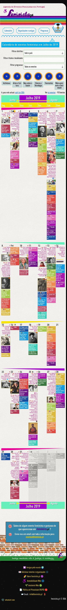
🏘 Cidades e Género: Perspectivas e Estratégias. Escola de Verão (15, 490)
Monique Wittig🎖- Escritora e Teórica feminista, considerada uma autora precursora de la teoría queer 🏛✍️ (51, 251)
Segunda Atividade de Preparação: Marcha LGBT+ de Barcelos (42, 148)
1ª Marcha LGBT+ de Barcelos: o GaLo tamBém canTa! (51, 273)
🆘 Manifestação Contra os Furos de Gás (51, 329)
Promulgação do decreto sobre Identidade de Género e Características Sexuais (23, 455)
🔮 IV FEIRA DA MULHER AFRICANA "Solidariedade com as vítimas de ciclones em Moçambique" (51, 416)
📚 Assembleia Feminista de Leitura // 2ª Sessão (50, 337)
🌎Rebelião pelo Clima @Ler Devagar (32, 473)
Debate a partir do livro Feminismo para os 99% (24, 328)
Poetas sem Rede (32, 139)
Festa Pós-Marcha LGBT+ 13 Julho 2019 (51, 300)
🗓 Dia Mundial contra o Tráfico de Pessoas (15, 458)
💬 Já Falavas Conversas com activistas (60, 284)
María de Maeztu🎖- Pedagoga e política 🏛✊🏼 (33, 328)
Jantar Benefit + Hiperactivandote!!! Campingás (60, 155)
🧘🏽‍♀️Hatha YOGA (14, 160)
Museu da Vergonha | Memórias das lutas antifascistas (51, 352)
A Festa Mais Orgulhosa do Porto (51, 232)
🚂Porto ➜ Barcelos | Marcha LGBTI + (50, 266)
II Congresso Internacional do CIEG (23, 376)
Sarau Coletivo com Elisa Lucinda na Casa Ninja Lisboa (42, 382)
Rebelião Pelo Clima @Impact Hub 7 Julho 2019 (60, 148)
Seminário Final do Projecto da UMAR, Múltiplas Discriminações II (51, 199)
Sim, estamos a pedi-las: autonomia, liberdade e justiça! (51, 284)
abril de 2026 (19, 92)
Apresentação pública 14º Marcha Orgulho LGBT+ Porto (5, 129)
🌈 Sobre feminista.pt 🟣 (33, 576)
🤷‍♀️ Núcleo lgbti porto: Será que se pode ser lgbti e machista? (5, 349)
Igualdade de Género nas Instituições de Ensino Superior (32, 347)
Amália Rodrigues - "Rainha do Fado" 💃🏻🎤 (6, 114)
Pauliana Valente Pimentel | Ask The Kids (33, 484)
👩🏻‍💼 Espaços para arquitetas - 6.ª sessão (32, 130)
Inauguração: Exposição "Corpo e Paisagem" (6, 456)
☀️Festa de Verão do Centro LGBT (50, 468)
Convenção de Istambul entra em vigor (33, 461)
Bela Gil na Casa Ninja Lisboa (32, 352)
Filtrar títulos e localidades (13, 58)
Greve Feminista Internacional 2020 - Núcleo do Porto (6, 312)
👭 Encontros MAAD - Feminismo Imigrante (24, 392)
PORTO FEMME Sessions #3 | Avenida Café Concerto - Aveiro (24, 405)
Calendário (8, 30)
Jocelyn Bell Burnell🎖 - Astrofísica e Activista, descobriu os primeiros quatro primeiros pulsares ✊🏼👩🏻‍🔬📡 (6, 330)
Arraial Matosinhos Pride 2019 (51, 359)
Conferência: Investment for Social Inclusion (32, 125)
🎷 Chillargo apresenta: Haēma (42, 164)
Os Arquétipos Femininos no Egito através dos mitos (24, 272)
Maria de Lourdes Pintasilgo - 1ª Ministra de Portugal (33, 455)
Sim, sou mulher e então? (5, 135)
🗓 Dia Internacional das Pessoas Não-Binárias (61, 254)
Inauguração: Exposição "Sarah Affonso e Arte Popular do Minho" (32, 256)
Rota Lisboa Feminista (51, 212)
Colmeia (58, 30)
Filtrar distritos (17, 51)
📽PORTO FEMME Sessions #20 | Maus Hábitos (23, 477)
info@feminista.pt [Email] (35, 594)
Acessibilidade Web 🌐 (35, 580)
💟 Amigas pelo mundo (32, 567)
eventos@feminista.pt (35, 536)
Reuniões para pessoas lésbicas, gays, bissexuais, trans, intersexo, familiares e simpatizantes (6, 303)
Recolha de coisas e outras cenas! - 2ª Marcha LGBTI (51, 456)
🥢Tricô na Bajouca (50, 278)
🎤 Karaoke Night (50, 227)
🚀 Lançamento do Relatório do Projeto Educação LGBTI (14, 154)
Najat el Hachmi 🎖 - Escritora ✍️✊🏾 (15, 139)
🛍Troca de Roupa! (32, 248)
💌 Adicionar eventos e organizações (31, 572)
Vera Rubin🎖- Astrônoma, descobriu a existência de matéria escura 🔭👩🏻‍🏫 (14, 375)
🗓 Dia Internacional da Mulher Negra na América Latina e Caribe (34, 396)
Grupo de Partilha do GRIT (5, 354)
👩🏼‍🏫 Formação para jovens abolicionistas (33, 119)
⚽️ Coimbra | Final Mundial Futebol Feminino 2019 (60, 142)
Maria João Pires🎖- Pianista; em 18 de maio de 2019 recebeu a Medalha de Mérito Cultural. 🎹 (15, 399)
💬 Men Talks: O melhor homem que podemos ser (14, 262)
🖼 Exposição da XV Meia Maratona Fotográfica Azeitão (33, 467)
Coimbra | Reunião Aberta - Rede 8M (15, 165)
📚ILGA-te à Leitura (32, 135)
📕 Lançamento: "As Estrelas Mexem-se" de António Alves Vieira (41, 301)
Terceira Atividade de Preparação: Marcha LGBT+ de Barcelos (5, 293)
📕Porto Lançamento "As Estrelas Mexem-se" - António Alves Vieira (41, 170)
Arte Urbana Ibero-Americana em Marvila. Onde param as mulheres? (41, 157)
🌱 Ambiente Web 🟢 (33, 585)
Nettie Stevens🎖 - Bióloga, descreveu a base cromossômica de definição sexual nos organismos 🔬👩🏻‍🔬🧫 (60, 116)
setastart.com (8, 599)
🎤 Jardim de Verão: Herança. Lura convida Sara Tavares (51, 425)
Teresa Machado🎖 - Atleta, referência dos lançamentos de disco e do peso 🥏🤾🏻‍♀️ (5, 375)
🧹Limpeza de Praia (33, 114)
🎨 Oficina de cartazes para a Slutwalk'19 (42, 294)
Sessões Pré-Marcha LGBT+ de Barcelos (24, 115)
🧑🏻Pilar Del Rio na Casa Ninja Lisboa (33, 479)
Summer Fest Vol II (51, 295)
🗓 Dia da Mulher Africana (24, 468)
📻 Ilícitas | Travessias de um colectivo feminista (60, 405)
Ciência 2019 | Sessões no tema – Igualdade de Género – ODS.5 (15, 250)
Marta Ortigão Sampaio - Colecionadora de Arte (24, 463)
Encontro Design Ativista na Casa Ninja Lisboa (32, 443)
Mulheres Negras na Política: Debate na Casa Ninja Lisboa (51, 345)
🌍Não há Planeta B (23, 472)
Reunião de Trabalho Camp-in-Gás (33, 264)
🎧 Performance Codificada (41, 466)
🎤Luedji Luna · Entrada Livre (50, 290)
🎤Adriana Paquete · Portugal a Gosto (51, 462)
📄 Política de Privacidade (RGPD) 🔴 (33, 589)
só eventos (51, 92)
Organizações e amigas (26, 30)
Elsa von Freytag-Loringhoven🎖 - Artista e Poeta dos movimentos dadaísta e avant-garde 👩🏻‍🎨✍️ (42, 273)
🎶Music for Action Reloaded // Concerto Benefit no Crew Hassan (42, 315)
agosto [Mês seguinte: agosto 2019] (54, 100)
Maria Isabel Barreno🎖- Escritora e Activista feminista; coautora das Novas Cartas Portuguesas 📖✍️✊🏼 (24, 251)
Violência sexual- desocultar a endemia (42, 328)
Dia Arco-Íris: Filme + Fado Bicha (51, 217)
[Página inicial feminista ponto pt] (20, 13)
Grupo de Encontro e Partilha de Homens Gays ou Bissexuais (59, 277)
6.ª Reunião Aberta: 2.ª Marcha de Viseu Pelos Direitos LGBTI (23, 336)
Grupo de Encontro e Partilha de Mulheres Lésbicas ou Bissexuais (60, 268)
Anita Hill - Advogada (15, 453)
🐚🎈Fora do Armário (50, 431)
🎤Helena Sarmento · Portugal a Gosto (59, 455)
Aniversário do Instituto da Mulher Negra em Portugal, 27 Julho (51, 406)
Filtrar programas (16, 65)
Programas (44, 30)
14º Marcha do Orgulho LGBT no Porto (50, 207)
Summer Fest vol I (51, 237)
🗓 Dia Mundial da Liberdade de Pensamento (61, 248)
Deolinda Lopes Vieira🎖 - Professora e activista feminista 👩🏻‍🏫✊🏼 (6, 249)
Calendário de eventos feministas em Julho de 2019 (30, 44)
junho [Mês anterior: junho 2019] (12, 100)
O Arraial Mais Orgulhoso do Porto (51, 223)
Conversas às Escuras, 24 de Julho (23, 398)
